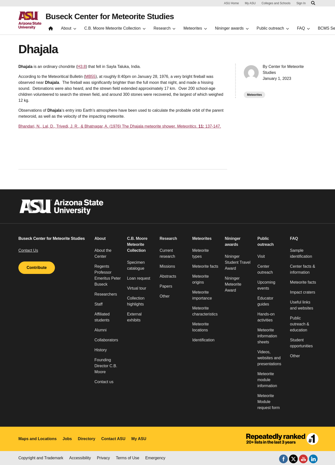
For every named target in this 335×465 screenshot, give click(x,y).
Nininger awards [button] (233, 241)
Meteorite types (200, 253)
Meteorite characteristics (204, 311)
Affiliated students (102, 317)
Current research (167, 253)
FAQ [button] (294, 238)
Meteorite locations (200, 327)
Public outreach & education (299, 324)
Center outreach (265, 269)
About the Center (103, 253)
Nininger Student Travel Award (238, 262)
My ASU (250, 3)
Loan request (138, 278)
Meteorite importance (202, 295)
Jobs (67, 439)
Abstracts (168, 276)
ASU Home (231, 3)
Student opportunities (301, 343)
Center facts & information (302, 269)
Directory (86, 439)
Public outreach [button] (265, 241)
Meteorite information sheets (267, 336)
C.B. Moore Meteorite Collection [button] (137, 244)
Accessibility (80, 458)
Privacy (103, 458)
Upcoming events (266, 285)
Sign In (301, 3)
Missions (167, 266)
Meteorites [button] (201, 238)
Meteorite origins (200, 279)
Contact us (103, 382)
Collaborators (106, 340)
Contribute (37, 267)
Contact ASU (113, 439)
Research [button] (168, 238)
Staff (98, 304)
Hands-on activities (266, 317)
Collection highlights (135, 301)
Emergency (155, 458)
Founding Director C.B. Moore (105, 366)
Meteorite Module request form (268, 402)
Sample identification (301, 253)
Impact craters (302, 292)
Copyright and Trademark (40, 458)
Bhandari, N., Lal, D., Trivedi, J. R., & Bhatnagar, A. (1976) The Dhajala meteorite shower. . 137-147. (119, 126)
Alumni (100, 330)
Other (164, 296)
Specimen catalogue (136, 265)
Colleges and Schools (276, 3)
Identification (203, 340)
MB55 (90, 76)
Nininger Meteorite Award (233, 284)
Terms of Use (127, 458)
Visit (261, 256)
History (100, 350)
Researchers (105, 294)
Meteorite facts (205, 266)
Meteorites (254, 95)
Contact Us (28, 250)
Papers (166, 286)
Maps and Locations (37, 439)
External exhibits (134, 317)
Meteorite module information (267, 380)
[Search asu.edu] (313, 3)
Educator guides (265, 301)
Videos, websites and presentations (269, 358)
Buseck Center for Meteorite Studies (109, 16)
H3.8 (81, 66)
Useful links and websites (301, 305)
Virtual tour (136, 288)
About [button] (100, 238)
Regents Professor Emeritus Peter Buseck (107, 275)
